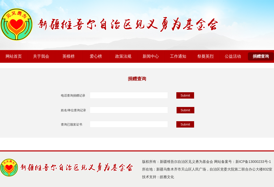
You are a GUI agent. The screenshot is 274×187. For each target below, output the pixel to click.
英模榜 (68, 56)
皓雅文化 (167, 177)
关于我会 (41, 56)
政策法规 (123, 56)
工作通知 (178, 56)
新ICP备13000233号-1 (253, 162)
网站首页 (14, 56)
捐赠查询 (261, 56)
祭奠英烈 (205, 56)
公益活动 (233, 56)
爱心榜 (96, 56)
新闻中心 (151, 56)
